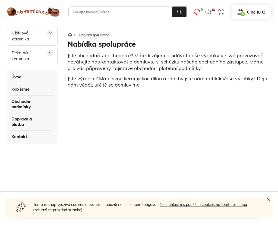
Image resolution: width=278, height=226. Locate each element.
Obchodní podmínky (21, 104)
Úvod (16, 76)
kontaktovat (114, 62)
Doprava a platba (21, 121)
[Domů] (70, 33)
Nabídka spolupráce (94, 35)
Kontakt (19, 136)
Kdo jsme (20, 89)
